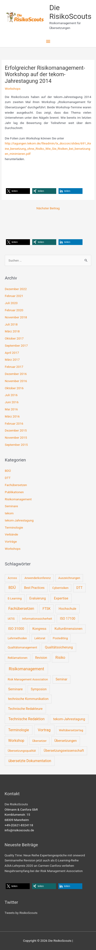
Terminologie (14, 527)
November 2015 (16, 437)
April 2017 (12, 352)
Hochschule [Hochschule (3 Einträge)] (67, 609)
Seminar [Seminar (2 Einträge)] (61, 679)
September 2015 (16, 444)
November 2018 (16, 317)
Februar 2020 (14, 310)
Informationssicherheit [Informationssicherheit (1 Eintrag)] (37, 618)
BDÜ (8, 470)
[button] (18, 191)
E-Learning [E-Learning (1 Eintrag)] (15, 598)
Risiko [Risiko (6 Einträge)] (60, 657)
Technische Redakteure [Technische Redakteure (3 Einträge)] (25, 709)
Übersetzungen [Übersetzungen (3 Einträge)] (65, 741)
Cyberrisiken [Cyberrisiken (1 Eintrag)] (60, 588)
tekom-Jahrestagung (19, 520)
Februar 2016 (14, 423)
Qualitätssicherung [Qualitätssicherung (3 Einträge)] (59, 647)
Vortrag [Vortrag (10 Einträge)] (44, 730)
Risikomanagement (18, 499)
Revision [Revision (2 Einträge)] (41, 657)
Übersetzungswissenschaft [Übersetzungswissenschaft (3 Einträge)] (64, 750)
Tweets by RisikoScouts (21, 913)
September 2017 (16, 345)
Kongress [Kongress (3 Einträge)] (39, 629)
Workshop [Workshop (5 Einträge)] (16, 741)
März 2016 (12, 416)
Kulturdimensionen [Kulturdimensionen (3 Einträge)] (69, 629)
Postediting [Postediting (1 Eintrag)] (60, 638)
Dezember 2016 (16, 374)
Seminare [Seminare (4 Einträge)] (15, 689)
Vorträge (11, 541)
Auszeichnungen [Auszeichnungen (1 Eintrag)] (69, 578)
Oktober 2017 (14, 338)
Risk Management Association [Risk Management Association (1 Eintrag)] (28, 679)
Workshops (12, 88)
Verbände (11, 534)
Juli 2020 (11, 303)
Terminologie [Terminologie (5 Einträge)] (18, 730)
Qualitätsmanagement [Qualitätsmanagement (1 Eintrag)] (22, 647)
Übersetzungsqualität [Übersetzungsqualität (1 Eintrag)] (22, 750)
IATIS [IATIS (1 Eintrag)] (11, 618)
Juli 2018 (11, 324)
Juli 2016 (11, 395)
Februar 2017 (14, 366)
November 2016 (16, 381)
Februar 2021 (14, 296)
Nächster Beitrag (48, 208)
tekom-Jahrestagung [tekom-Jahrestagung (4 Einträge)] (69, 719)
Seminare (11, 506)
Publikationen (14, 492)
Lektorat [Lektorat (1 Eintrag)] (40, 638)
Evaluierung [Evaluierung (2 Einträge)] (37, 598)
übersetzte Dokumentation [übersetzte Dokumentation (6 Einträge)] (29, 761)
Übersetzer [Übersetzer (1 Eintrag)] (39, 741)
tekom (9, 513)
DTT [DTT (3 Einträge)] (79, 588)
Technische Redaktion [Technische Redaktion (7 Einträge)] (26, 719)
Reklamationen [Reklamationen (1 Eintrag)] (17, 657)
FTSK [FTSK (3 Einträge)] (47, 609)
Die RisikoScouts (70, 12)
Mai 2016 (11, 409)
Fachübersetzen (16, 485)
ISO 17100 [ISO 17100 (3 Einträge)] (67, 618)
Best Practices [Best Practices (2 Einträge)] (34, 588)
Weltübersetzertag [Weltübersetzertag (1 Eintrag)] (71, 730)
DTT (8, 478)
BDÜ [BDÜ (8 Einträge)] (12, 587)
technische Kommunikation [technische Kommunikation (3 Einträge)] (28, 699)
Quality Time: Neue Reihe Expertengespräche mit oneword (45, 855)
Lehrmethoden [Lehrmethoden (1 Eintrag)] (17, 638)
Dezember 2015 (16, 430)
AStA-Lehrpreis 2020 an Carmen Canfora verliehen (39, 865)
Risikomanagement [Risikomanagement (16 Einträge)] (26, 668)
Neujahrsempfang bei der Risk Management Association (44, 871)
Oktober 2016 (14, 388)
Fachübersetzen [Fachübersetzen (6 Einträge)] (21, 608)
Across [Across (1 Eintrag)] (12, 578)
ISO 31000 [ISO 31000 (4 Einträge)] (16, 629)
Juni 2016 (12, 402)
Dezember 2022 (16, 289)
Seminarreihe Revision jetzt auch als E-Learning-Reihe (42, 860)
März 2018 (12, 331)
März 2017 (12, 359)
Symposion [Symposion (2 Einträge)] (39, 689)
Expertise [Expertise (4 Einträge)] (61, 598)
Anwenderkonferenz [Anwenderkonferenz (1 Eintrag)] (37, 578)
